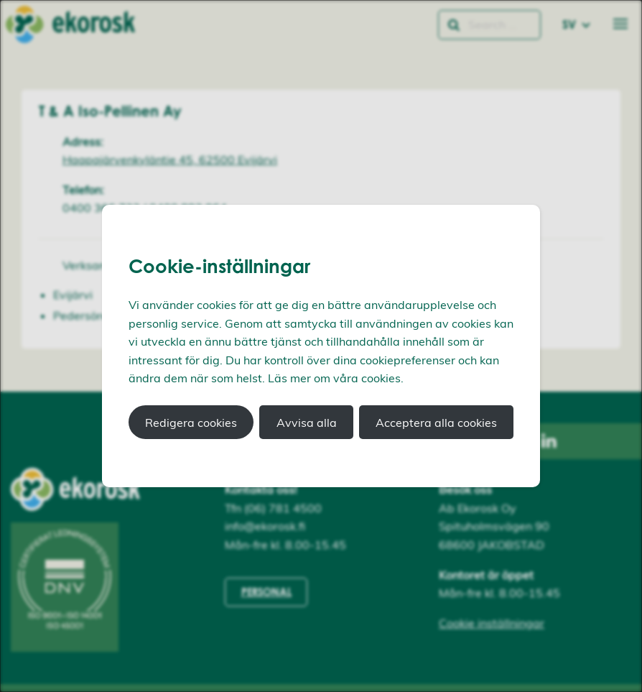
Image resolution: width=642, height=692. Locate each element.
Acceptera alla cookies (436, 422)
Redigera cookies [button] (191, 422)
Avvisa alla (306, 422)
